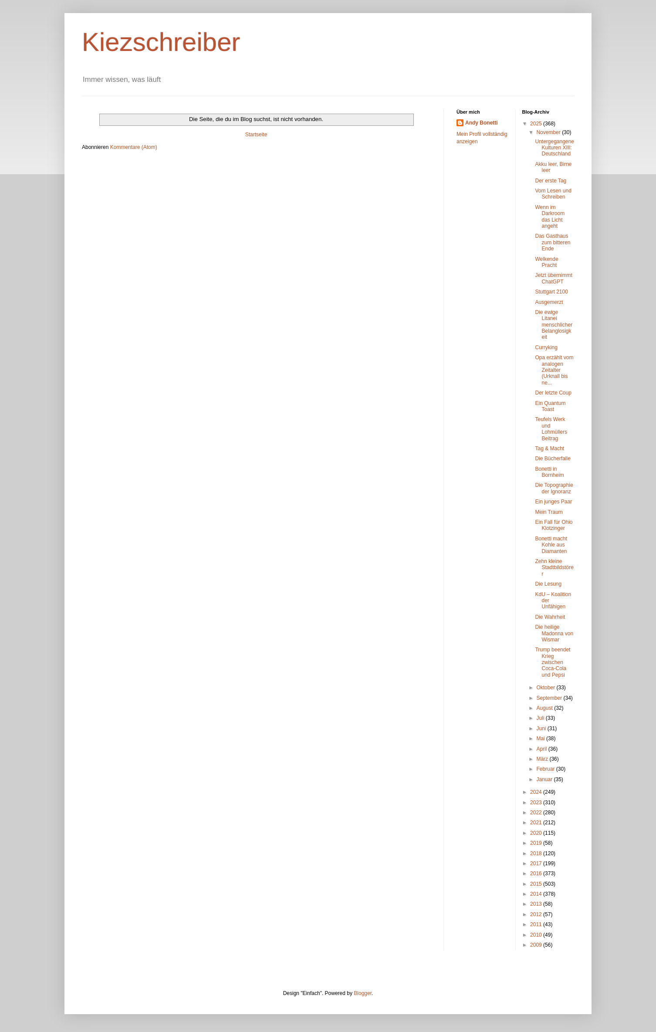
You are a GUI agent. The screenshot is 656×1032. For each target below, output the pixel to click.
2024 (536, 792)
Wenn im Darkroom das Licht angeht (550, 216)
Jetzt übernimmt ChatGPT (553, 278)
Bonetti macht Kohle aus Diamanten (551, 545)
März (542, 759)
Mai (541, 738)
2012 (536, 914)
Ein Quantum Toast (550, 406)
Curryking (546, 347)
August (545, 708)
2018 (536, 853)
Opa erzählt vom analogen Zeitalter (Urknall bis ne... (554, 370)
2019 (536, 843)
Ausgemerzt (549, 302)
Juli (540, 718)
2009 (536, 945)
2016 (536, 873)
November (549, 132)
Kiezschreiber (161, 42)
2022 (536, 812)
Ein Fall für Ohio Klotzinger (553, 525)
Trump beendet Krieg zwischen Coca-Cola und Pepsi (552, 662)
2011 (536, 924)
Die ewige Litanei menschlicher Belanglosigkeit (553, 325)
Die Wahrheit (550, 617)
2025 (536, 124)
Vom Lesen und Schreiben (553, 194)
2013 (536, 904)
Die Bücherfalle (552, 458)
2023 (536, 802)
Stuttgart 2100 (551, 292)
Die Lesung (548, 584)
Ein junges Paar (553, 502)
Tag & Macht (549, 448)
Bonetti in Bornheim (549, 472)
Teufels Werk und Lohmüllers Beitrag (551, 428)
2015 (536, 884)
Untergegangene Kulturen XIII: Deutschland (554, 147)
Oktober (546, 688)
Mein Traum (548, 512)
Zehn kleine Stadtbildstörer (554, 567)
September (549, 698)
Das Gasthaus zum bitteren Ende (552, 242)
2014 (536, 894)
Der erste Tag (550, 181)
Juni (541, 728)
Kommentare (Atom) (133, 147)
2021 (536, 823)
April (542, 749)
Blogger (363, 993)
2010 (536, 935)
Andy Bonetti (481, 123)
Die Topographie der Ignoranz (554, 488)
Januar (545, 779)
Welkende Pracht (546, 262)
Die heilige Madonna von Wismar (554, 633)
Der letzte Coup (553, 393)
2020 (536, 833)
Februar (546, 769)
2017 (536, 863)
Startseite (256, 135)
